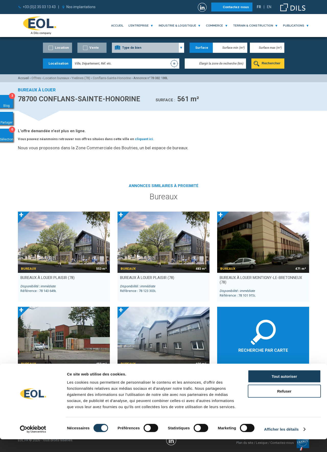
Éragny (225, 372)
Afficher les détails (281, 442)
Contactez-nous (236, 7)
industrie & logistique (177, 25)
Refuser (284, 404)
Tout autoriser (284, 389)
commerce (214, 25)
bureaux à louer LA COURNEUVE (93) (54, 373)
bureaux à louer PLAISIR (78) (47, 277)
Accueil (117, 25)
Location (62, 48)
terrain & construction (253, 25)
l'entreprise (139, 25)
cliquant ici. (144, 139)
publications (293, 25)
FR (259, 7)
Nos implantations (81, 7)
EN (269, 7)
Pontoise (269, 372)
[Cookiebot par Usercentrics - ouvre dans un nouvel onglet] (33, 442)
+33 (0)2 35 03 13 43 (39, 7)
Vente (94, 48)
